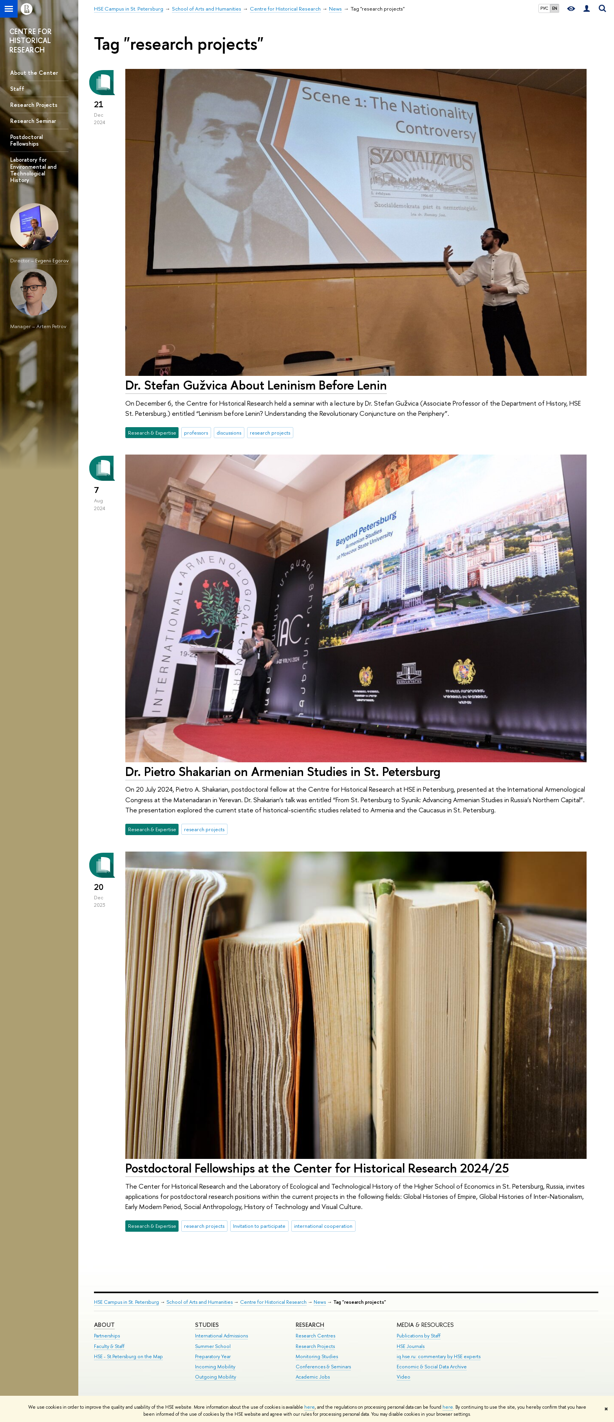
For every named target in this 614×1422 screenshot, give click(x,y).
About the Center (34, 72)
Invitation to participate (259, 1225)
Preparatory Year (213, 1356)
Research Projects (34, 104)
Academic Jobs (313, 1376)
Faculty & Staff (109, 1346)
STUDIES (207, 1325)
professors (196, 432)
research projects (270, 432)
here (309, 1407)
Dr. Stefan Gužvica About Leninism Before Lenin (256, 384)
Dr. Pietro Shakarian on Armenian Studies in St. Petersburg (283, 771)
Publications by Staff (419, 1335)
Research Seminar (33, 121)
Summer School (213, 1346)
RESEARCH (310, 1325)
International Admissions (221, 1335)
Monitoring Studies (317, 1356)
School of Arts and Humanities (199, 1302)
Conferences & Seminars (323, 1366)
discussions (229, 432)
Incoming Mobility (215, 1366)
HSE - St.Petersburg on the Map (128, 1356)
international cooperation (323, 1225)
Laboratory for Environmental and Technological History (33, 169)
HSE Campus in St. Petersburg (126, 1302)
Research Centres (315, 1335)
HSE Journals (410, 1346)
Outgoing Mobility (215, 1376)
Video (403, 1376)
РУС (544, 8)
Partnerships (107, 1335)
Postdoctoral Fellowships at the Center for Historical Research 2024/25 (317, 1168)
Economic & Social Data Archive (432, 1366)
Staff (17, 88)
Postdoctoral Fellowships (26, 140)
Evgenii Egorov (52, 260)
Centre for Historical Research (273, 1302)
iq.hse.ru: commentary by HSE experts (438, 1356)
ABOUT (104, 1325)
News (320, 1302)
